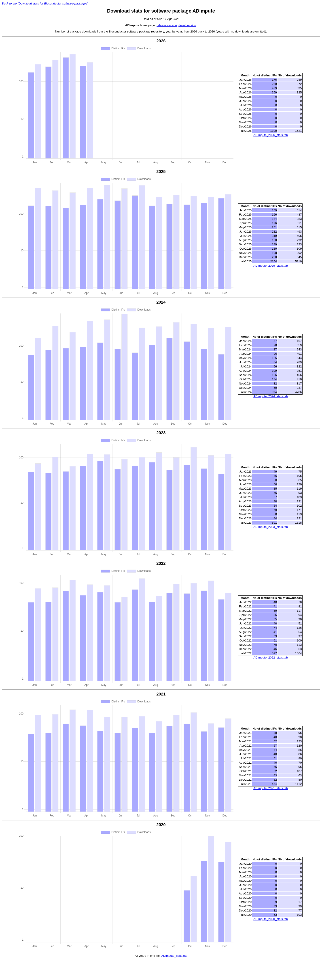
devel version (187, 25)
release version (167, 25)
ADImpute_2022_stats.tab (270, 658)
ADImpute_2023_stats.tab (270, 527)
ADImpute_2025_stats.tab (270, 266)
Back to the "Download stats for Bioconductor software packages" (45, 3)
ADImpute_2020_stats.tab (270, 919)
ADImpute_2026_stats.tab (270, 135)
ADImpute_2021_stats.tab (270, 788)
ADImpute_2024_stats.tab (270, 396)
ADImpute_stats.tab (174, 956)
